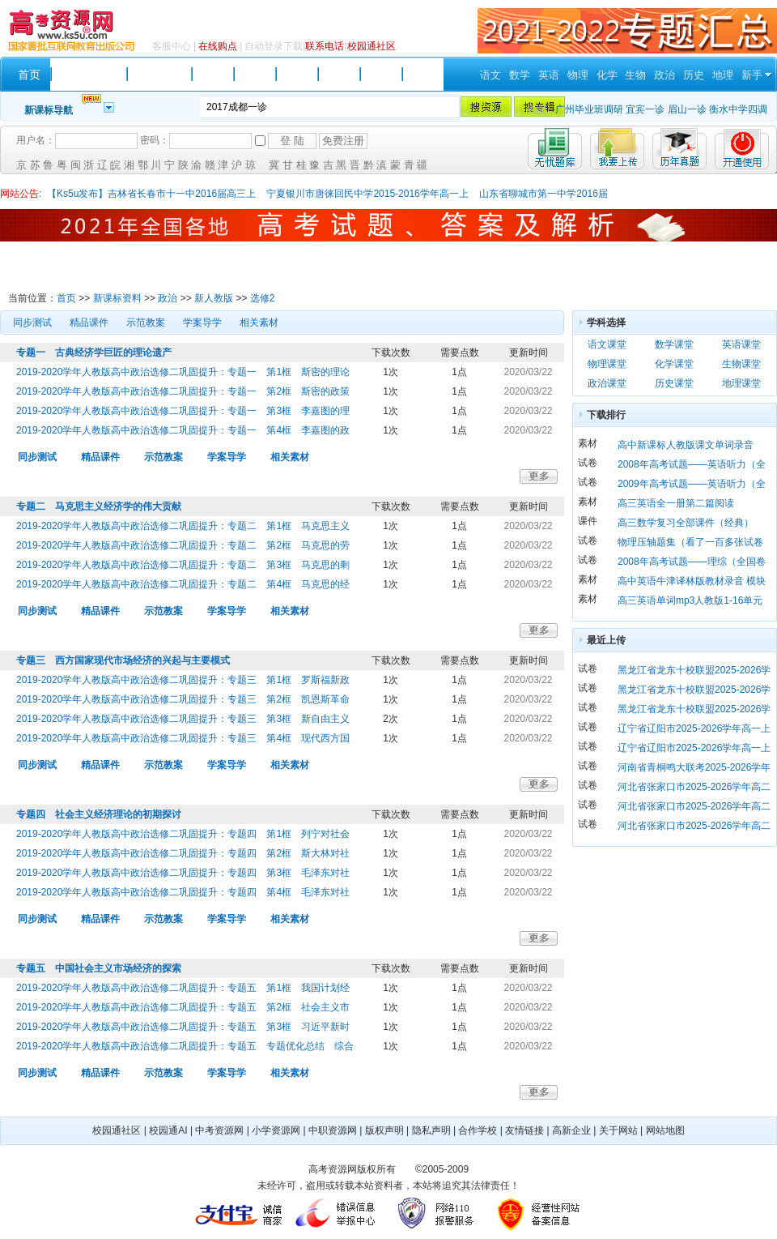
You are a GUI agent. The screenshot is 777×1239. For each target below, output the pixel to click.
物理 (577, 75)
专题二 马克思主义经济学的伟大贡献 (98, 506)
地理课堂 (741, 383)
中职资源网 (332, 1130)
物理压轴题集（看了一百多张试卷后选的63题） (690, 544)
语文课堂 (607, 344)
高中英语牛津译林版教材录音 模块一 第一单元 (692, 583)
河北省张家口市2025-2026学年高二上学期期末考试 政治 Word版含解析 (694, 827)
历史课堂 (674, 383)
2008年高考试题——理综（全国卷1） (692, 563)
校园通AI (168, 1130)
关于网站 (618, 1130)
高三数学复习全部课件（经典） (686, 522)
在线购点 (217, 46)
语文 (490, 75)
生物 (635, 75)
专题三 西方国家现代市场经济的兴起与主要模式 (123, 660)
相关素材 (259, 322)
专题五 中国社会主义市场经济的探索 (98, 968)
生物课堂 (741, 364)
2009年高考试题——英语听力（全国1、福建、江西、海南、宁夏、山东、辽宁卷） (693, 485)
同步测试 (32, 322)
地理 (722, 75)
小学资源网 (276, 1130)
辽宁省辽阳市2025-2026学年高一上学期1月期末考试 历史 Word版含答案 (694, 750)
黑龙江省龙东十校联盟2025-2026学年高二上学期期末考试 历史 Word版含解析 (694, 711)
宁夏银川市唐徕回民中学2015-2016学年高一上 (367, 193)
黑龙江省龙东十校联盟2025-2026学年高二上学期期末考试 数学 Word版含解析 (694, 672)
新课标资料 (117, 298)
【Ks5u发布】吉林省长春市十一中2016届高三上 (151, 193)
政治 (664, 75)
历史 (693, 75)
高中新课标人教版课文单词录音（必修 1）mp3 (686, 447)
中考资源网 (219, 1130)
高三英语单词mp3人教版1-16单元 (690, 600)
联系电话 (324, 46)
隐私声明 (431, 1130)
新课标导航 (48, 110)
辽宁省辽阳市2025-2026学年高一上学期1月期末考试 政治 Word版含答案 (694, 730)
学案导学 (202, 322)
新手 (751, 75)
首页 (66, 298)
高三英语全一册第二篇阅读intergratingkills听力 (676, 505)
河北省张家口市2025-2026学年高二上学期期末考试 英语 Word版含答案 (694, 789)
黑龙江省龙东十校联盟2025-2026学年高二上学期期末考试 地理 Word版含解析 (694, 691)
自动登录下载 (273, 46)
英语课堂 (741, 344)
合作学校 (477, 1130)
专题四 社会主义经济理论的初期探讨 (98, 814)
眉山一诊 (687, 109)
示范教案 (145, 322)
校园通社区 (371, 46)
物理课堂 (607, 364)
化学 (607, 75)
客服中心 (171, 46)
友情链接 (524, 1130)
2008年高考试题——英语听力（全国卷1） (692, 466)
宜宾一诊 (645, 109)
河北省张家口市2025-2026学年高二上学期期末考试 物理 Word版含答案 (694, 808)
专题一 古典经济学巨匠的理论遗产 (94, 352)
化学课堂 (674, 364)
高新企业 (571, 1130)
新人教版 (213, 298)
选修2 (262, 298)
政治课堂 (607, 383)
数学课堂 (674, 344)
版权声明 (384, 1130)
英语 (548, 75)
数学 (519, 75)
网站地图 (665, 1130)
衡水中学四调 (738, 109)
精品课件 (89, 322)
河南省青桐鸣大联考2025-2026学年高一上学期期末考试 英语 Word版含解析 (694, 769)
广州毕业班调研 (589, 109)
